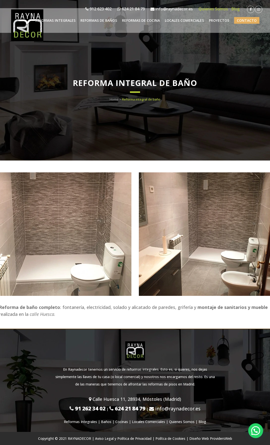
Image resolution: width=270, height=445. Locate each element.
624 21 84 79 (131, 9)
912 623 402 (98, 9)
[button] (255, 430)
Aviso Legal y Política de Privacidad (123, 438)
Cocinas (121, 421)
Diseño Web (199, 438)
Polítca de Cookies (170, 438)
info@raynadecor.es (171, 9)
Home (114, 99)
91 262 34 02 (87, 408)
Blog (235, 9)
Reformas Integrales (80, 421)
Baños (106, 421)
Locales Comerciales (148, 421)
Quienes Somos (213, 9)
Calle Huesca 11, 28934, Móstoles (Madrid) (135, 399)
